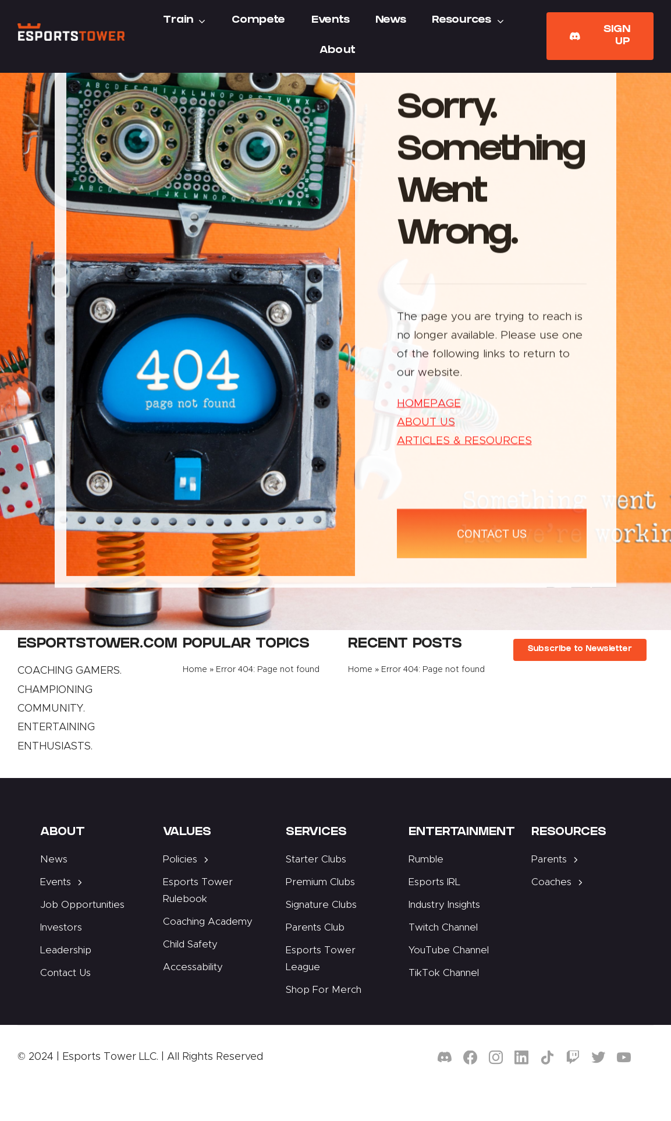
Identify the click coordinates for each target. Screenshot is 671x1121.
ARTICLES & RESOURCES (464, 442)
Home (195, 670)
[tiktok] (547, 1058)
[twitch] (573, 1058)
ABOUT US (426, 424)
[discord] (445, 1058)
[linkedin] (521, 1058)
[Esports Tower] (71, 28)
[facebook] (470, 1058)
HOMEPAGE (429, 405)
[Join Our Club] (600, 36)
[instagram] (496, 1058)
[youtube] (624, 1058)
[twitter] (598, 1058)
